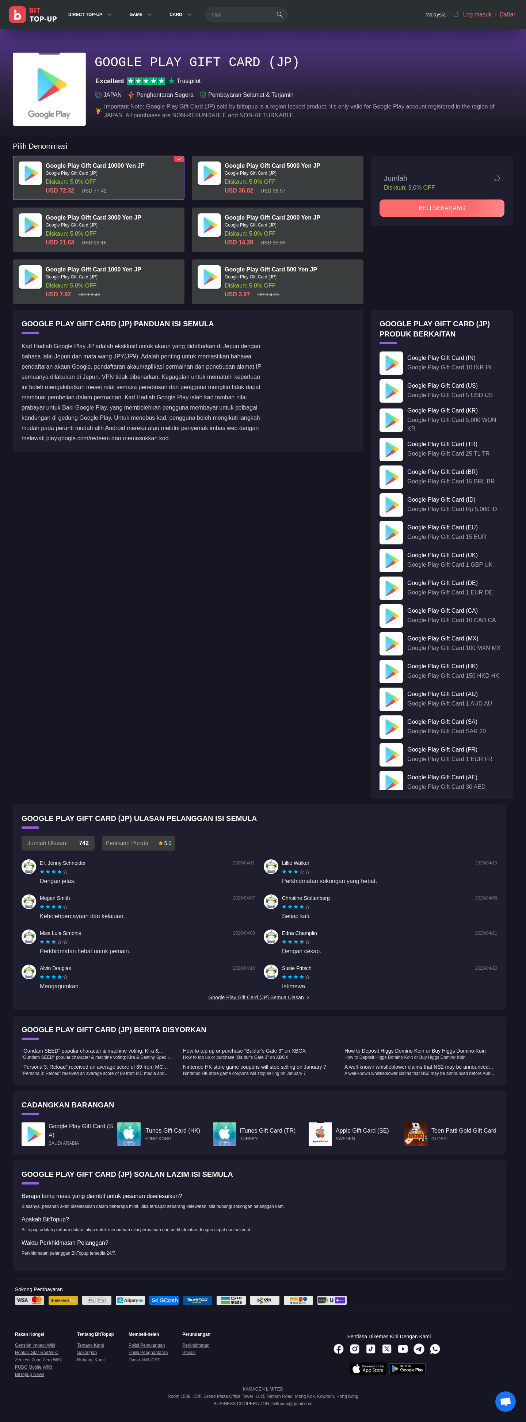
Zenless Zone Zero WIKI (38, 1359)
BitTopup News (29, 1374)
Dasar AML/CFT (144, 1359)
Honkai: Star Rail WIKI (36, 1352)
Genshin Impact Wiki (35, 1345)
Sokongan (87, 1352)
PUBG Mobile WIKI (33, 1367)
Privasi (188, 1352)
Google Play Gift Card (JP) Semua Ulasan (259, 997)
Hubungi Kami (90, 1359)
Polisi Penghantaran (148, 1352)
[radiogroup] (54, 872)
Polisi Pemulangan (147, 1345)
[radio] (43, 872)
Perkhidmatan (195, 1345)
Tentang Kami (90, 1345)
